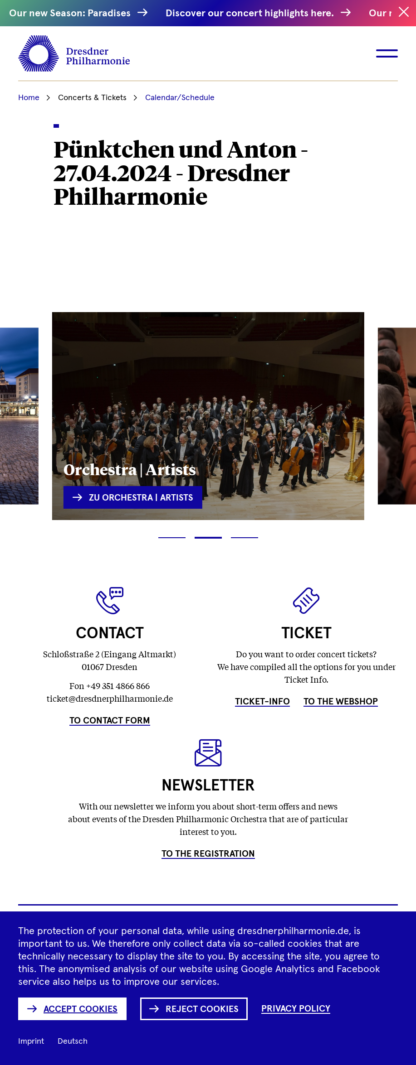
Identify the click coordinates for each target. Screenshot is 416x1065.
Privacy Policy (295, 1008)
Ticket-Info (262, 701)
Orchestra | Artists (130, 468)
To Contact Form (109, 720)
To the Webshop (340, 701)
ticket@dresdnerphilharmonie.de (110, 698)
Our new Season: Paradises (74, 13)
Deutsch (73, 1041)
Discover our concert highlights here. (254, 13)
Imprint (31, 1041)
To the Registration (208, 853)
